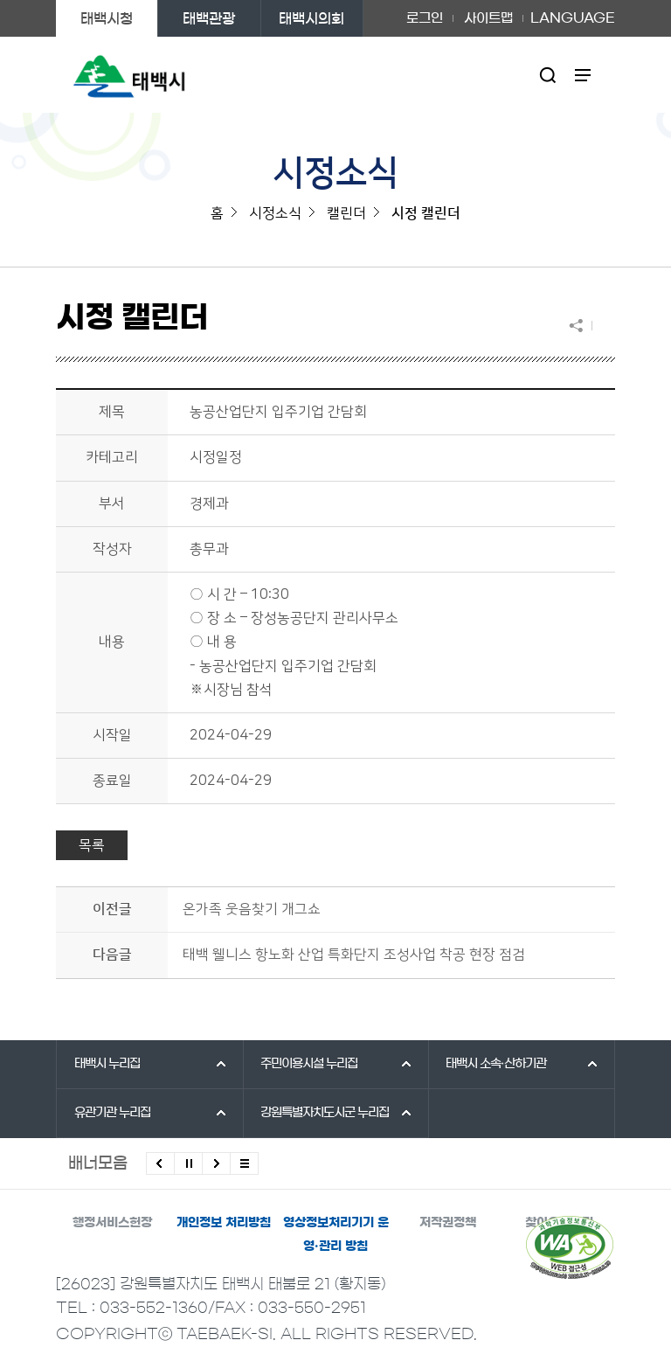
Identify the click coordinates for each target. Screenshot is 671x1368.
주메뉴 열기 (583, 74)
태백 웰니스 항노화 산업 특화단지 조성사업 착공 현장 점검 (354, 954)
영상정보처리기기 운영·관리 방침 (336, 1235)
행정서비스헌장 (112, 1223)
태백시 (107, 1064)
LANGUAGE (572, 18)
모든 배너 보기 (244, 1163)
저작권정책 (447, 1223)
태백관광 (209, 18)
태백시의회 (311, 18)
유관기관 (112, 1113)
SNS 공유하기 (580, 325)
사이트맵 (488, 17)
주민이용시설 (308, 1064)
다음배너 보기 (216, 1163)
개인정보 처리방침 (223, 1223)
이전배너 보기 (160, 1163)
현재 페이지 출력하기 (603, 325)
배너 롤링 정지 (188, 1163)
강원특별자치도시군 (324, 1113)
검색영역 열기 (548, 74)
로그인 (424, 17)
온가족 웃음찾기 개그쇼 (252, 909)
